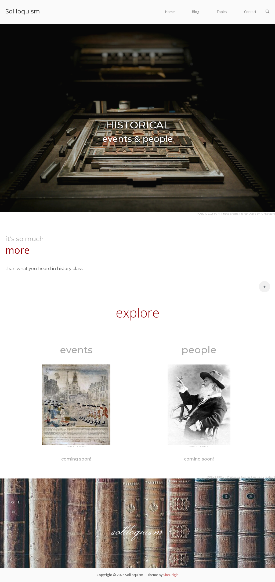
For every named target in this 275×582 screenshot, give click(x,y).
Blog (195, 12)
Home (170, 12)
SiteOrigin (171, 575)
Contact (250, 12)
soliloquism (137, 530)
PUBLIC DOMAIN (76, 446)
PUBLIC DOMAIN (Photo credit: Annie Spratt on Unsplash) (241, 477)
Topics (221, 12)
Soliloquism (22, 11)
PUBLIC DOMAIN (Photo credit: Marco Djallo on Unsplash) (236, 213)
